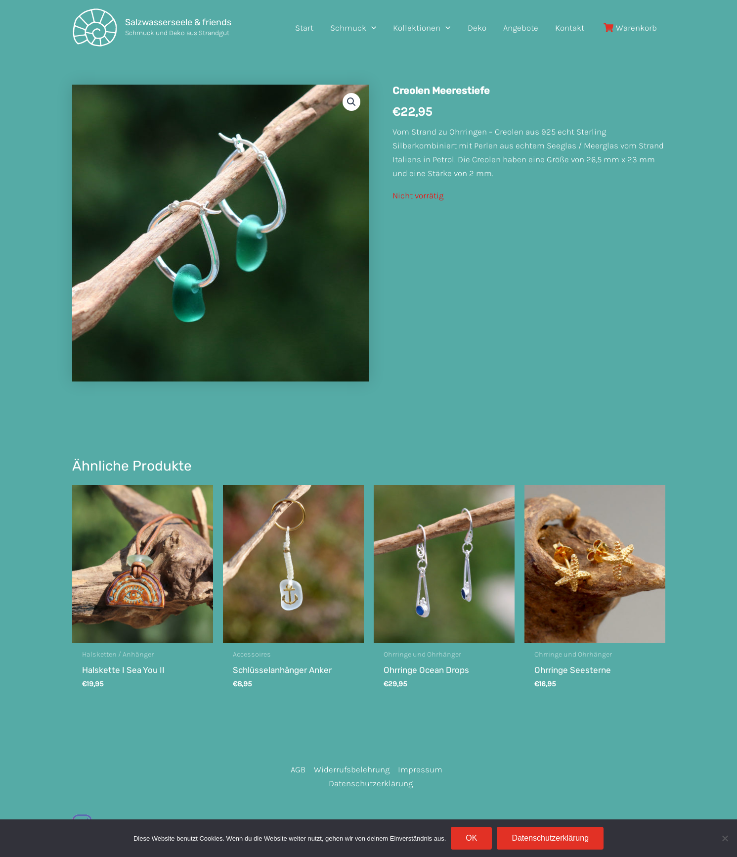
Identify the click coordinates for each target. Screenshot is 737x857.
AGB (298, 769)
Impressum (420, 769)
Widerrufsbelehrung (352, 769)
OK (471, 838)
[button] (351, 102)
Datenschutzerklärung (371, 783)
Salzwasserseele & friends (178, 22)
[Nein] (725, 838)
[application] (371, 28)
